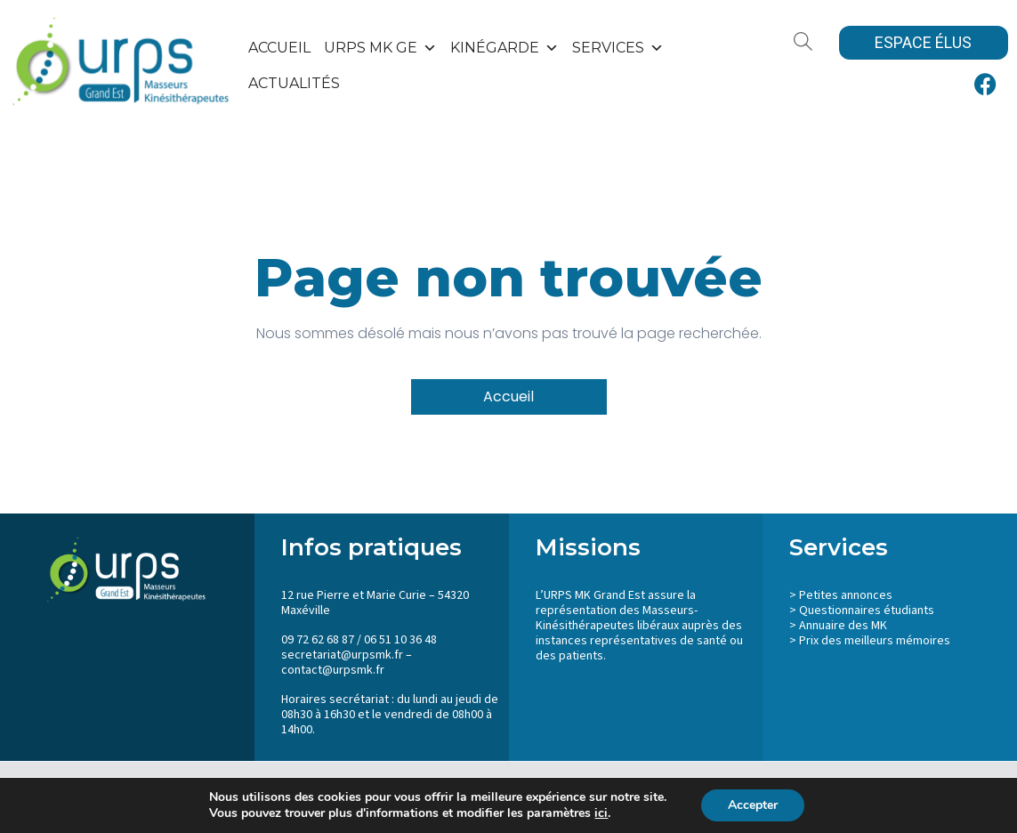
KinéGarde (504, 48)
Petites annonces (845, 595)
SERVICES (618, 48)
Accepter (753, 805)
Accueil (279, 47)
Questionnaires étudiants (866, 610)
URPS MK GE (380, 48)
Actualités (294, 83)
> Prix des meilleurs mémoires (869, 641)
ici (601, 813)
